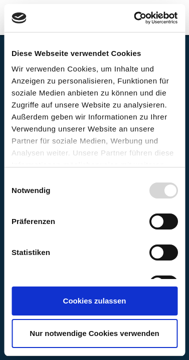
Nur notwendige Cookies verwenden (94, 333)
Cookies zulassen (94, 300)
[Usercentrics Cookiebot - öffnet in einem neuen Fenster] (134, 18)
